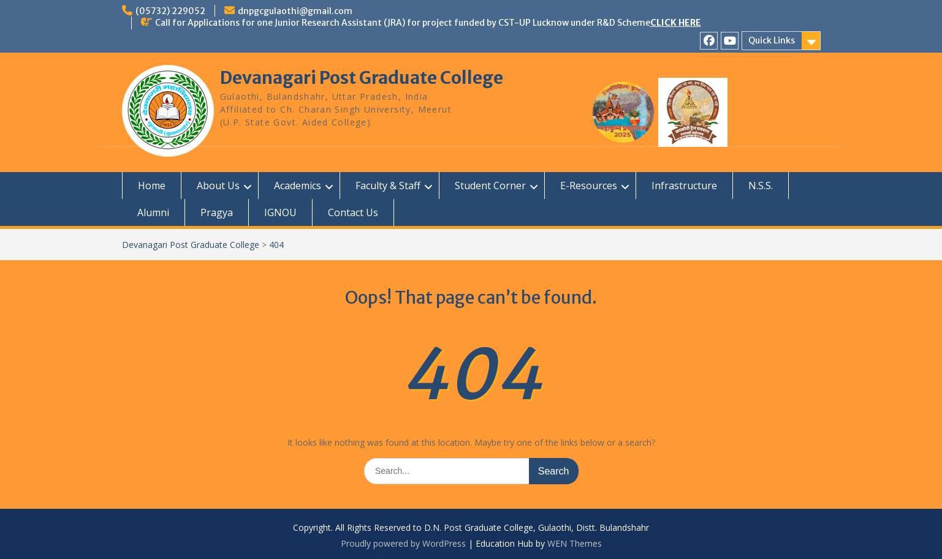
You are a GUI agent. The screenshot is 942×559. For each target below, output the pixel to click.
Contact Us (353, 212)
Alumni (153, 212)
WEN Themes (574, 543)
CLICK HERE (675, 22)
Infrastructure (684, 185)
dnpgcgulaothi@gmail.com (295, 11)
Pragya (216, 212)
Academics (297, 185)
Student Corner (490, 185)
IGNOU (280, 212)
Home (151, 185)
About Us (218, 185)
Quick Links (771, 40)
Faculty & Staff (387, 185)
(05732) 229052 (170, 11)
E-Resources (588, 185)
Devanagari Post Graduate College (361, 78)
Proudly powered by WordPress (403, 543)
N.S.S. (760, 185)
